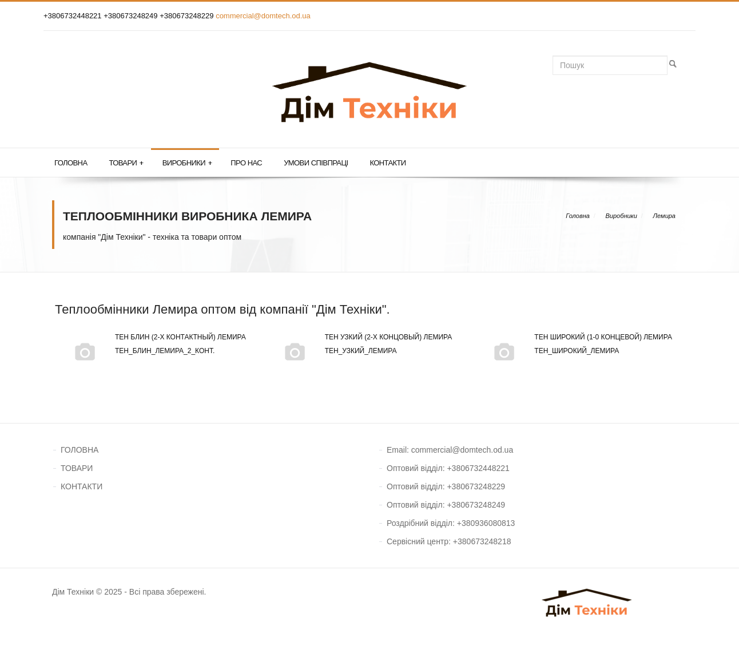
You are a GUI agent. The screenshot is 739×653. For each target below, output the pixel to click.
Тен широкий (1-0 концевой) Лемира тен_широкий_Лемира (577, 344)
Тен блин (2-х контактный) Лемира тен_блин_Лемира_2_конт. (154, 344)
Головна (70, 163)
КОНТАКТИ (81, 486)
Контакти (388, 163)
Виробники (187, 163)
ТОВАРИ (77, 468)
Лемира (664, 215)
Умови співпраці (316, 163)
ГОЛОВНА (79, 449)
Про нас (246, 163)
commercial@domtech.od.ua (263, 15)
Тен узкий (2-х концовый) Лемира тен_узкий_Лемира (362, 344)
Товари (126, 163)
